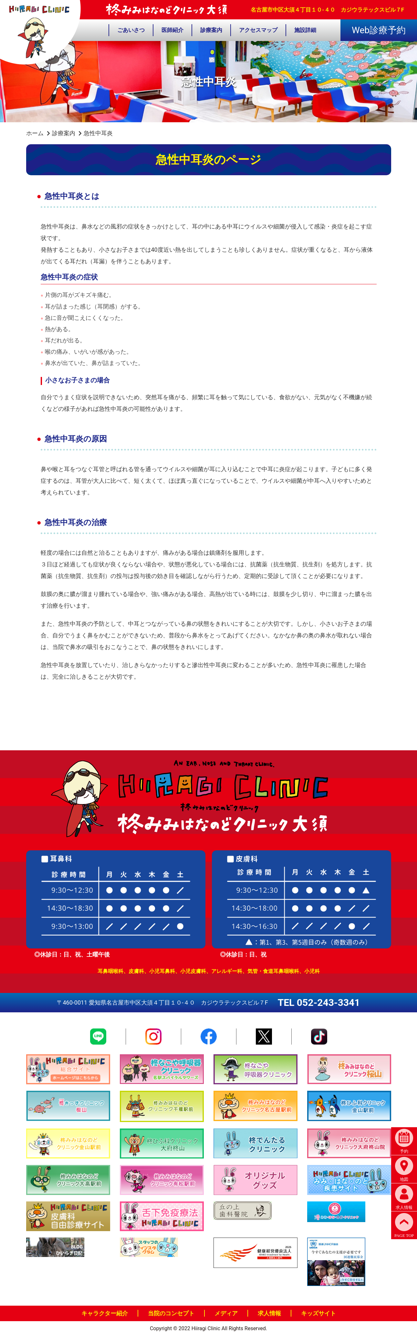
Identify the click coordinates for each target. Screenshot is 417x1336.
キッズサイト (318, 1313)
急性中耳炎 (98, 133)
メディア (226, 1313)
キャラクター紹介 (104, 1313)
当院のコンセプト (171, 1313)
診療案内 (63, 133)
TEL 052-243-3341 (319, 1002)
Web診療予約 (379, 30)
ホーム (35, 133)
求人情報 (269, 1313)
